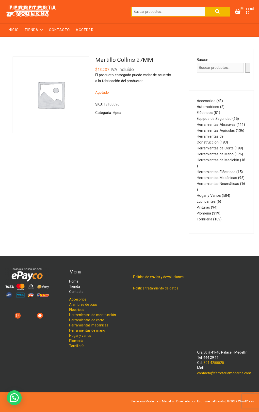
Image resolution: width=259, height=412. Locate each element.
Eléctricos (76, 310)
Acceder (85, 30)
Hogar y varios (80, 336)
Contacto (59, 30)
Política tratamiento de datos (155, 288)
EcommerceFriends (211, 401)
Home (74, 281)
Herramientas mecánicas (88, 325)
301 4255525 (214, 363)
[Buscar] (247, 68)
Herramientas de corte (86, 320)
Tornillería (76, 346)
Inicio (13, 30)
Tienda (31, 30)
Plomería (76, 341)
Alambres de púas (83, 304)
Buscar (217, 12)
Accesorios (77, 299)
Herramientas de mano (87, 330)
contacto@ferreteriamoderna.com (224, 373)
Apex (117, 112)
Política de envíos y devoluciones (158, 277)
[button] (14, 397)
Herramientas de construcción (92, 315)
